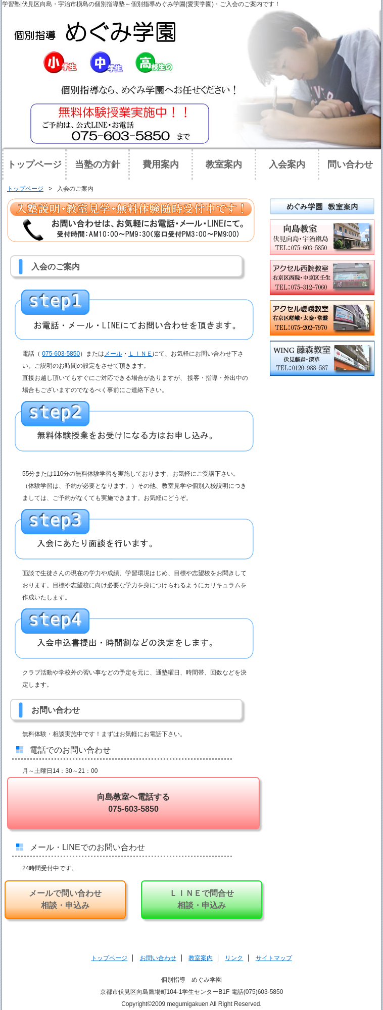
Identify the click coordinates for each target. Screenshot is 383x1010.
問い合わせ (350, 164)
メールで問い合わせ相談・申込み (65, 899)
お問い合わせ (158, 958)
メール (113, 353)
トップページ (34, 164)
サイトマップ (274, 958)
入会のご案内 (75, 188)
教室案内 (224, 164)
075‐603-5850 (61, 353)
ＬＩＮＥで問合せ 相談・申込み (201, 899)
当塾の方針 (97, 164)
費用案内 (160, 164)
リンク (234, 958)
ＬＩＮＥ (140, 353)
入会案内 (287, 164)
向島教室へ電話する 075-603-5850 (133, 803)
